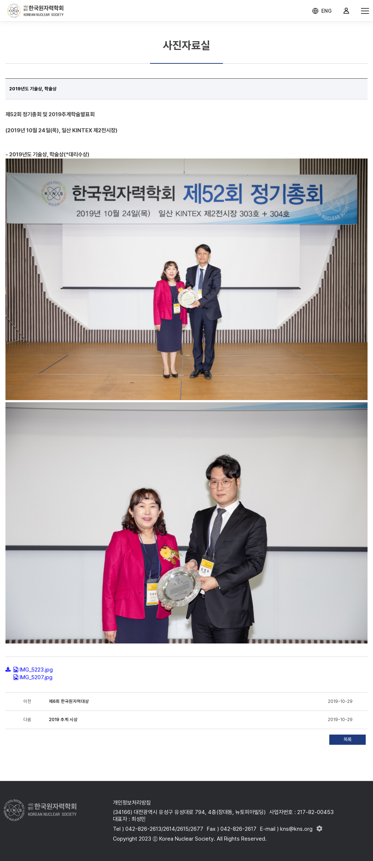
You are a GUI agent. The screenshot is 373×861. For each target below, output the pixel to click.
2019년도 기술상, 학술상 (32, 88)
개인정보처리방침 (132, 802)
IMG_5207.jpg (36, 677)
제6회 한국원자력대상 (69, 701)
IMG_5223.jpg (36, 669)
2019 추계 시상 (63, 719)
